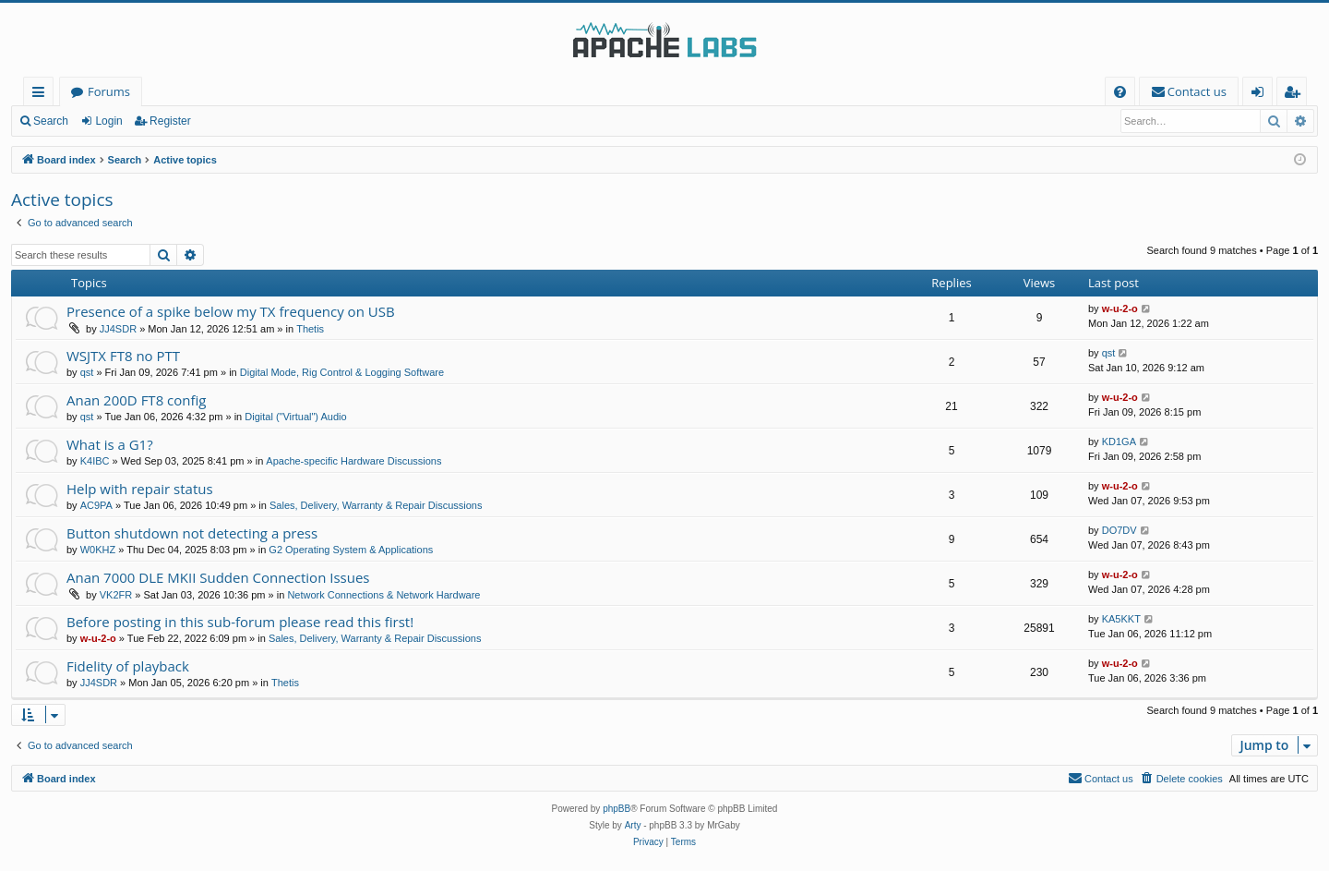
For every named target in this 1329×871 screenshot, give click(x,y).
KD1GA (1119, 441)
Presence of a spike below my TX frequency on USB (230, 311)
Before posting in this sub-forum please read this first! (239, 621)
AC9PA (96, 505)
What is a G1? (109, 444)
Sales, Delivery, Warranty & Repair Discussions (375, 505)
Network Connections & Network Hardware (383, 594)
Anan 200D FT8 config (136, 400)
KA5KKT (1121, 618)
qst (87, 372)
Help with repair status (139, 488)
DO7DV (1119, 530)
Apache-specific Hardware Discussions (353, 460)
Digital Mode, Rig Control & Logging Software (342, 372)
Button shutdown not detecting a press (191, 533)
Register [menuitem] (1296, 94)
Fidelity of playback (127, 666)
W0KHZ (98, 549)
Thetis (310, 328)
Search (50, 121)
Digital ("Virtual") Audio (295, 416)
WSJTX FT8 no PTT (123, 355)
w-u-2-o (1120, 308)
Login (108, 121)
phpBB (616, 809)
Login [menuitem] (1261, 94)
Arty (633, 825)
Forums (109, 91)
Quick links (42, 94)
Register (170, 121)
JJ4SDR (118, 328)
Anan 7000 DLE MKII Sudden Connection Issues (218, 577)
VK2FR (116, 594)
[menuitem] (1120, 92)
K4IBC (95, 460)
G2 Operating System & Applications (351, 549)
